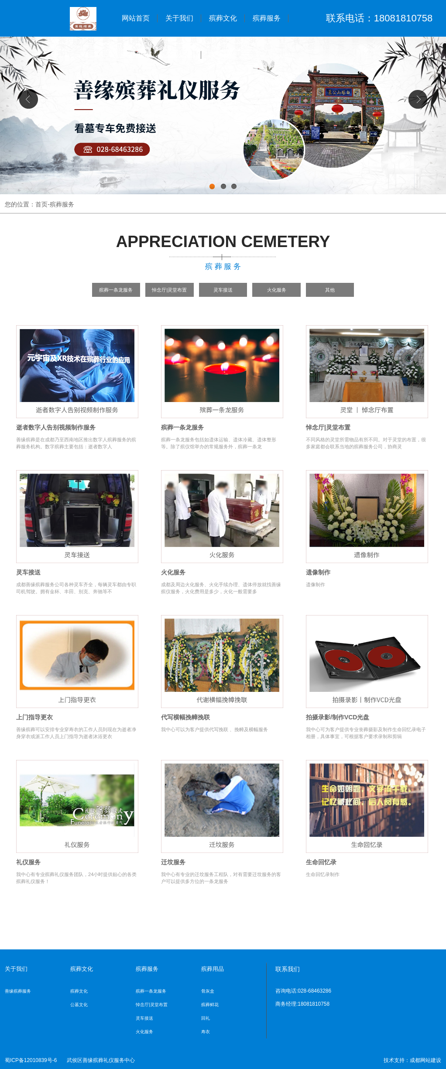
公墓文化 (79, 1004)
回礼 (205, 1018)
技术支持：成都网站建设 (412, 1060)
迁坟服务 (173, 862)
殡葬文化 (223, 18)
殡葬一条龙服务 (116, 289)
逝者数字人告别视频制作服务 (56, 427)
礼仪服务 (28, 862)
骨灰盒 (207, 991)
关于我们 (179, 18)
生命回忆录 (321, 862)
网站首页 (136, 18)
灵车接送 (223, 289)
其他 (330, 289)
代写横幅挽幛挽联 (185, 717)
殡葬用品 (136, 54)
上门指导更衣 (34, 717)
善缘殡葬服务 (18, 991)
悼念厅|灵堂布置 (169, 289)
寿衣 (205, 1031)
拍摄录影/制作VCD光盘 (337, 717)
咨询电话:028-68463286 (303, 991)
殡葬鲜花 (210, 1004)
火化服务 (276, 289)
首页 (41, 204)
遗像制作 (318, 572)
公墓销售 (179, 54)
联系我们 (223, 54)
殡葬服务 (267, 18)
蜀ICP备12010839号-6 (31, 1060)
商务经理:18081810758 (302, 1004)
